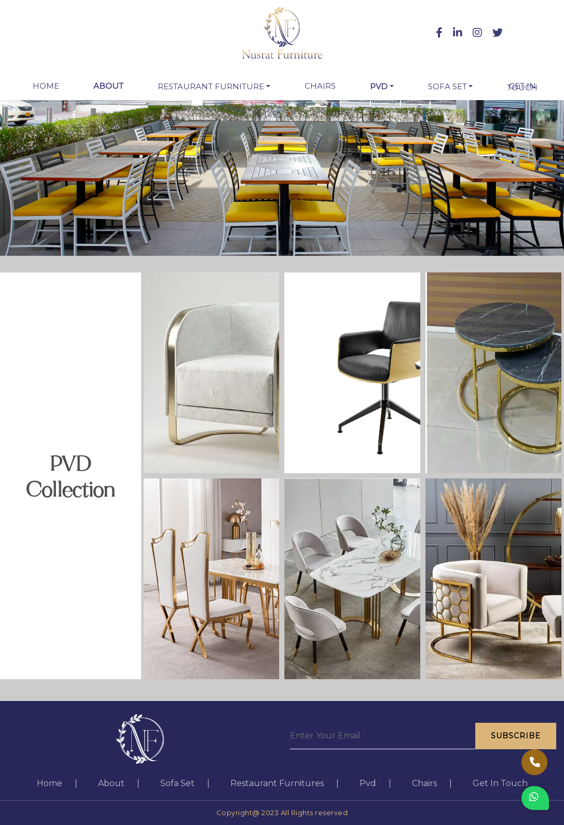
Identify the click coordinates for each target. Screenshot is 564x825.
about (108, 86)
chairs (320, 86)
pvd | (375, 783)
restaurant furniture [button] (211, 86)
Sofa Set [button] (447, 86)
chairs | (432, 783)
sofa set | (185, 783)
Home (48, 86)
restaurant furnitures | (284, 783)
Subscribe (516, 735)
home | (57, 783)
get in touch (522, 86)
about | (119, 783)
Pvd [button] (379, 86)
